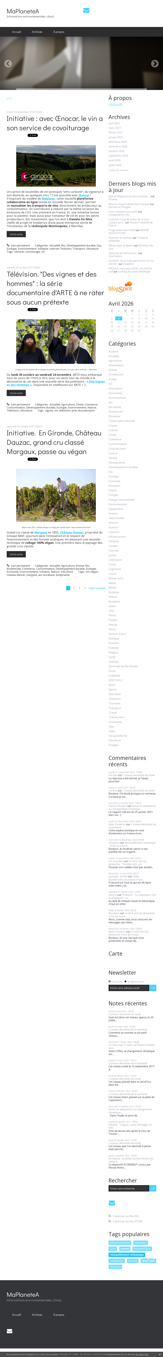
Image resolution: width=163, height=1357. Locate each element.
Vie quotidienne (118, 735)
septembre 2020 (118, 155)
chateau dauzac (16, 575)
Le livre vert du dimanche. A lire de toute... (132, 914)
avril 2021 (114, 123)
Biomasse (114, 416)
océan (112, 606)
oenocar (19, 251)
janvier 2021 (116, 137)
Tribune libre (116, 717)
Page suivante (97, 588)
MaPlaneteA (23, 11)
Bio (63, 245)
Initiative (43, 248)
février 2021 (116, 132)
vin (43, 251)
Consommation (16, 407)
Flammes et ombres (120, 237)
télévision (65, 410)
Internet (54, 248)
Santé (112, 657)
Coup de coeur (117, 448)
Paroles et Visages (120, 207)
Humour (114, 527)
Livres (112, 564)
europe (132, 1260)
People (113, 620)
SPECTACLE (115, 680)
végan (94, 571)
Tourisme (114, 703)
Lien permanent (18, 245)
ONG (111, 610)
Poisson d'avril (117, 633)
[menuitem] (16, 32)
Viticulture (92, 248)
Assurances (115, 393)
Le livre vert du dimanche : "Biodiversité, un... (127, 862)
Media (112, 583)
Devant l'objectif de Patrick (131, 224)
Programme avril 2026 (122, 230)
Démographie (117, 462)
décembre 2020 (118, 141)
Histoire (113, 522)
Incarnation (115, 256)
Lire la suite (16, 234)
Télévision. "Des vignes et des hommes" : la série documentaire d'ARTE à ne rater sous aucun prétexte (55, 287)
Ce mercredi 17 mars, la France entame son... (132, 1046)
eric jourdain (116, 861)
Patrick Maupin (118, 806)
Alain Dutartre (117, 824)
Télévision (13, 410)
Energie (113, 494)
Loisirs (113, 573)
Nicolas (113, 775)
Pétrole (113, 624)
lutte (113, 1248)
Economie (12, 571)
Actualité (55, 245)
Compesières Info (119, 214)
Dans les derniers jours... (123, 253)
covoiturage (33, 251)
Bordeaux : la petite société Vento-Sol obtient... (131, 1160)
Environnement (27, 248)
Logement (115, 569)
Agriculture (68, 404)
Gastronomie (116, 518)
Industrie (114, 532)
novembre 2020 (118, 146)
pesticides (141, 1242)
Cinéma (113, 430)
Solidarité (114, 675)
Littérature (115, 559)
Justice (112, 555)
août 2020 (114, 160)
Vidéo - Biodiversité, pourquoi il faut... (126, 878)
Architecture (116, 374)
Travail (113, 712)
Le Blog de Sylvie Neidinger (134, 271)
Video (112, 731)
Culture (113, 453)
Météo (112, 587)
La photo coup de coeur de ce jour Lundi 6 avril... (129, 221)
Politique (114, 638)
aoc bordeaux (46, 575)
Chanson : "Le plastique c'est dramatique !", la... (132, 896)
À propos (58, 32)
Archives (37, 32)
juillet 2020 (115, 165)
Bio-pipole (115, 407)
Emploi (113, 490)
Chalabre (128, 264)
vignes (49, 410)
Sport (112, 684)
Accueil (16, 32)
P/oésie (113, 199)
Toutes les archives (118, 170)
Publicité (114, 647)
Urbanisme (115, 722)
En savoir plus (142, 1354)
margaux (31, 575)
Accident (113, 351)
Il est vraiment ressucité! (123, 211)
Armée (112, 379)
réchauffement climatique (127, 1254)
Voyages (114, 745)
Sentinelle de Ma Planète (123, 666)
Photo (112, 629)
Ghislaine (114, 842)
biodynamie (63, 575)
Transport (79, 248)
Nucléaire (114, 601)
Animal (80, 565)
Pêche (112, 615)
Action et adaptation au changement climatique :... (132, 807)
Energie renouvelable (121, 499)
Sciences (114, 661)
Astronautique (117, 397)
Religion (113, 652)
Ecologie (12, 248)
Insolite (113, 545)
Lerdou (113, 790)
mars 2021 (115, 127)
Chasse (113, 425)
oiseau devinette (120, 1242)
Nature (92, 407)
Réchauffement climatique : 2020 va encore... (132, 844)
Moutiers (114, 913)
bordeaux (115, 1266)
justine (113, 895)
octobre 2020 (116, 151)
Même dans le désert (121, 245)
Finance (113, 513)
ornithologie (116, 1260)
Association (115, 388)
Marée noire (116, 578)
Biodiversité (14, 568)
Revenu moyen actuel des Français (129, 204)
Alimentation (116, 365)
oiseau (125, 1248)
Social (112, 670)
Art (110, 383)
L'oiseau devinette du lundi (139, 775)
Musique (114, 592)
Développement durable (81, 245)
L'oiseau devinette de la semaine (132, 826)
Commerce (91, 404)
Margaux (40, 532)
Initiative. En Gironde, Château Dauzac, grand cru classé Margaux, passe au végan (54, 442)
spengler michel (118, 876)
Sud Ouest (115, 694)
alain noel (148, 1260)
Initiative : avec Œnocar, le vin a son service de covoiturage (55, 122)
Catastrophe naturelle (122, 420)
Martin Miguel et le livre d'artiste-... (129, 196)
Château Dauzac (71, 532)
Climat (79, 404)
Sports (113, 689)
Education (114, 485)
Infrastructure (117, 536)
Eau (99, 245)
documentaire (86, 410)
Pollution (65, 248)
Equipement (116, 508)
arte (74, 410)
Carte (115, 953)
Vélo (111, 726)
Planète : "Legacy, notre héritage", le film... (130, 1126)
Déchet (113, 458)
